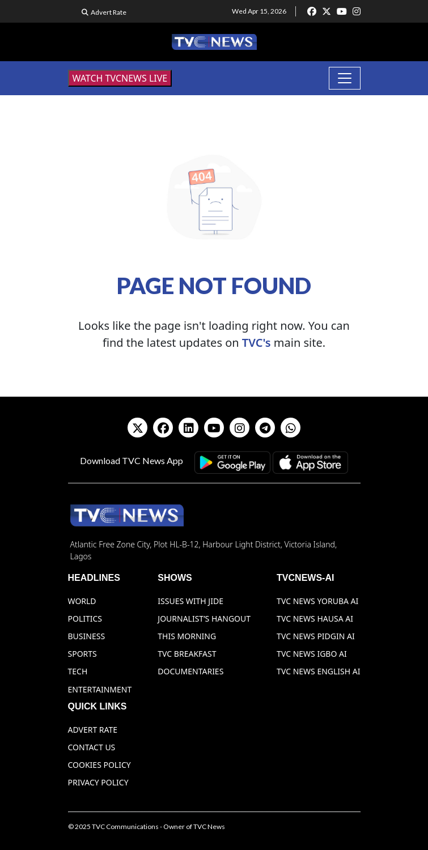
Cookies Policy (99, 764)
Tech (78, 671)
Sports (82, 653)
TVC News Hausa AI (315, 618)
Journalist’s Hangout (204, 618)
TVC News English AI (318, 671)
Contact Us (92, 747)
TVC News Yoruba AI (317, 601)
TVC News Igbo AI (312, 653)
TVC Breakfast (187, 653)
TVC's (256, 342)
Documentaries (190, 671)
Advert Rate (108, 12)
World (82, 601)
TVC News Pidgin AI (316, 636)
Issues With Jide (190, 601)
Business (86, 636)
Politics (85, 618)
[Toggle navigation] (345, 78)
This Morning (187, 636)
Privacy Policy (98, 782)
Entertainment (100, 689)
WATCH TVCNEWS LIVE (120, 78)
